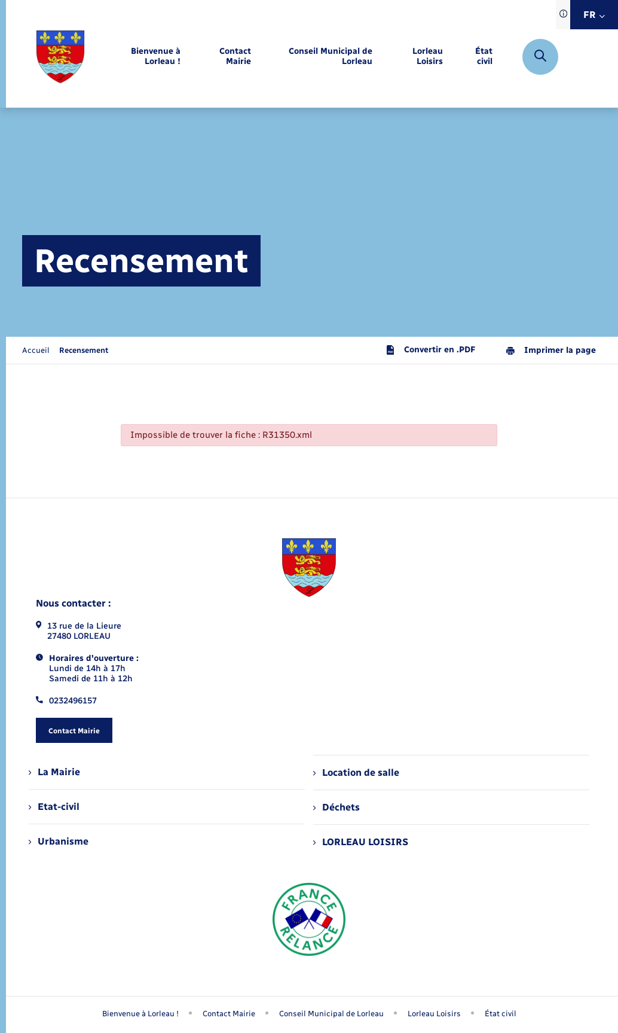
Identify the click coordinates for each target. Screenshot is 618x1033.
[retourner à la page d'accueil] (60, 57)
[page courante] (83, 350)
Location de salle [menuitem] (356, 772)
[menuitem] (141, 57)
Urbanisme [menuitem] (58, 841)
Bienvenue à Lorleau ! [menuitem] (140, 1013)
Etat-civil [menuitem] (54, 806)
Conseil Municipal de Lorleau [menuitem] (331, 1013)
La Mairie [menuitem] (54, 772)
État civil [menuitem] (500, 1013)
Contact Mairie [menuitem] (229, 1013)
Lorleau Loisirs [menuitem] (434, 1013)
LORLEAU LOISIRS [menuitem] (360, 842)
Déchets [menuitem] (336, 807)
